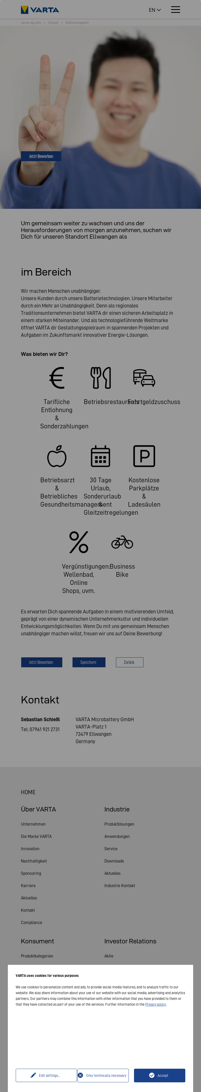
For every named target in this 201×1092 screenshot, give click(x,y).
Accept (163, 1075)
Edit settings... (47, 1075)
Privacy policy (155, 1004)
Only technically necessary (106, 1075)
